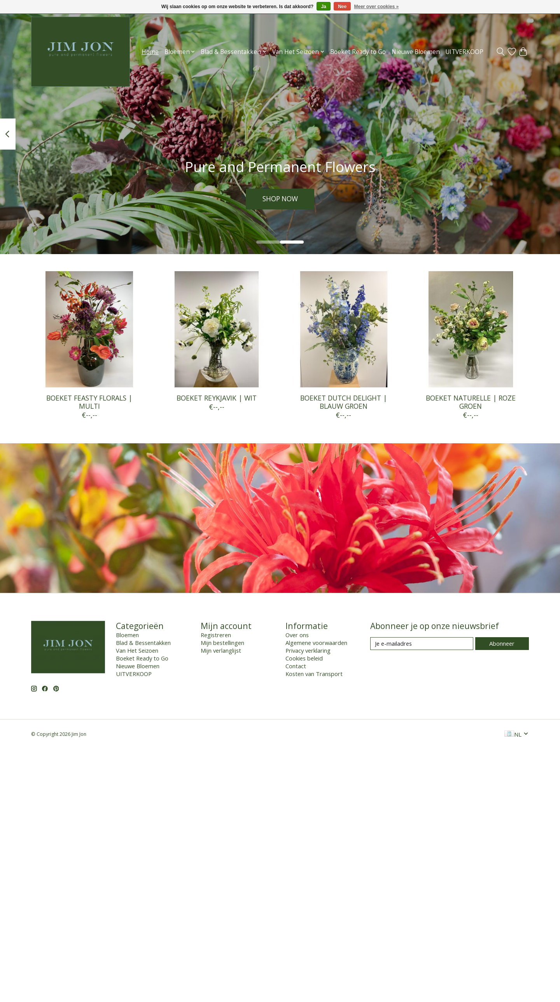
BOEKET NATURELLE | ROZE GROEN (471, 402)
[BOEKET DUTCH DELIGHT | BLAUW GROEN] (343, 329)
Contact (295, 666)
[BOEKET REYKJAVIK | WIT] (216, 329)
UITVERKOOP (464, 52)
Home (150, 52)
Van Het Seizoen (137, 650)
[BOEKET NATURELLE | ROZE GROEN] (471, 329)
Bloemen (127, 635)
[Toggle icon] (500, 52)
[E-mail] (421, 643)
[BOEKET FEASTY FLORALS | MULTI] (89, 329)
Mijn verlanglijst (221, 650)
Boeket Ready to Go (358, 52)
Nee (342, 6)
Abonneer (501, 643)
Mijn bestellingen (222, 643)
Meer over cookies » (376, 6)
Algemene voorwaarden (316, 643)
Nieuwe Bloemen (416, 52)
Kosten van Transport (314, 674)
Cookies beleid (304, 658)
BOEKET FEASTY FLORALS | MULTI (89, 402)
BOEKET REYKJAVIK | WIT (217, 398)
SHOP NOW (280, 198)
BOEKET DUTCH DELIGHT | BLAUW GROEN (343, 402)
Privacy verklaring (308, 650)
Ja (323, 6)
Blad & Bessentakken (143, 643)
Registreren (216, 635)
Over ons (297, 635)
